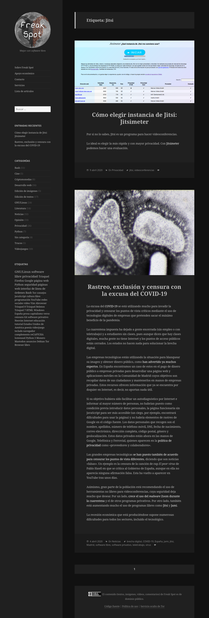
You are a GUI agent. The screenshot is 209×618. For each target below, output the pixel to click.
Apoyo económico (24, 73)
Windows (39, 310)
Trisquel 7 (20, 310)
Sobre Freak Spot (24, 67)
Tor (34, 292)
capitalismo (37, 313)
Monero (40, 338)
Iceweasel (20, 338)
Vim (33, 303)
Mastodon (20, 341)
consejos (41, 292)
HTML (30, 310)
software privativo (38, 317)
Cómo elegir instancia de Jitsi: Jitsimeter (134, 118)
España (19, 313)
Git (26, 317)
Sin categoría (22, 237)
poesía (28, 327)
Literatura (20, 208)
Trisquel (44, 276)
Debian (41, 341)
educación (39, 320)
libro (27, 345)
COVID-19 (111, 306)
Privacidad (21, 225)
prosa (26, 313)
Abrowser (41, 303)
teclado (19, 331)
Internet (29, 320)
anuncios (31, 341)
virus (148, 544)
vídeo (27, 303)
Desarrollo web (23, 185)
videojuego (38, 327)
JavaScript (21, 296)
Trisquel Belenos (35, 306)
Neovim (19, 320)
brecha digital (134, 541)
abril (94, 170)
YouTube (36, 299)
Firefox (20, 280)
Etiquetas (21, 264)
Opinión (19, 220)
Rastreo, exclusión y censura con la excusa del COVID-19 (134, 290)
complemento (22, 334)
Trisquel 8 (20, 306)
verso (47, 313)
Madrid (90, 544)
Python (18, 231)
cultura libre (33, 296)
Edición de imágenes (26, 191)
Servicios (20, 85)
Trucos (18, 243)
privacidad (30, 276)
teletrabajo (139, 544)
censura (19, 317)
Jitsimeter (172, 143)
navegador (29, 331)
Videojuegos (21, 249)
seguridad (31, 284)
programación (23, 299)
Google (29, 280)
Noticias (19, 214)
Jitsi (131, 170)
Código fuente (112, 606)
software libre (103, 544)
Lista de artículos (24, 91)
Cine (17, 173)
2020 (100, 170)
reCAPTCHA (37, 334)
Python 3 (31, 338)
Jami (174, 505)
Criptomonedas (23, 179)
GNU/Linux (21, 202)
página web (41, 280)
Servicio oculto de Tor (153, 606)
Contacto (19, 79)
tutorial (19, 324)
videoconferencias (144, 170)
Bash (17, 167)
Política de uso (130, 606)
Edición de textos (24, 196)
